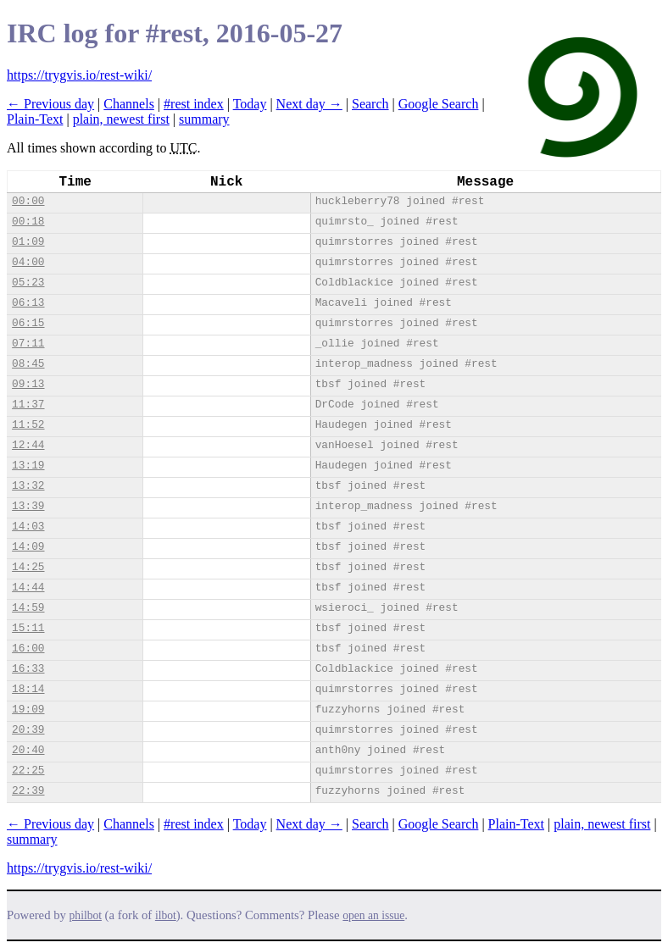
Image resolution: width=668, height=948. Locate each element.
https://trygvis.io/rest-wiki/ (79, 75)
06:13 (28, 303)
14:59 (28, 608)
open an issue (373, 915)
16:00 (28, 648)
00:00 (28, 201)
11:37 (28, 404)
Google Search (438, 104)
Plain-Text (35, 119)
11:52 (28, 425)
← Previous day (50, 104)
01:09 (28, 242)
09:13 (28, 384)
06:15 (28, 323)
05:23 (28, 282)
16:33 (28, 668)
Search (370, 104)
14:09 (28, 547)
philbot (86, 915)
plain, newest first (121, 119)
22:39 (28, 790)
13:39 (28, 506)
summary (204, 119)
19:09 (28, 709)
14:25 (28, 567)
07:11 (28, 343)
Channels (128, 104)
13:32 (28, 486)
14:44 (28, 587)
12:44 (28, 445)
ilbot (165, 915)
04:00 (28, 262)
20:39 (28, 729)
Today (250, 104)
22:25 (28, 770)
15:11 (28, 628)
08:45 (28, 364)
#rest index (194, 104)
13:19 (28, 465)
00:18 (28, 221)
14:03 (28, 526)
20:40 (28, 750)
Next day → (309, 104)
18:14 (28, 689)
